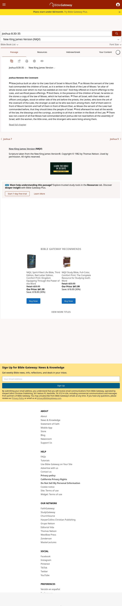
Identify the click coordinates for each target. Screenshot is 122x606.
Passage (7, 52)
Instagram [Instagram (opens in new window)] (46, 560)
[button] (118, 5)
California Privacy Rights (54, 479)
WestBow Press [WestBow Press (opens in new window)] (48, 534)
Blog (43, 435)
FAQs (43, 456)
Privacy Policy (18, 398)
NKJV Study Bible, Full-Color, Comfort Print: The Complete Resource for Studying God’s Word (76, 276)
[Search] (116, 33)
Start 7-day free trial (17, 193)
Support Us (46, 442)
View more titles (61, 311)
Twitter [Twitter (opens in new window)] (44, 571)
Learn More (39, 193)
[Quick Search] (56, 33)
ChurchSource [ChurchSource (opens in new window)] (48, 515)
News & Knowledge (50, 420)
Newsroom (46, 438)
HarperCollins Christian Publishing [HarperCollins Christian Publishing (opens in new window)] (58, 519)
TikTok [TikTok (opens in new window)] (44, 567)
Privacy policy (48, 475)
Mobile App (46, 427)
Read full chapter (17, 124)
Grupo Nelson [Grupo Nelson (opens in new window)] (48, 523)
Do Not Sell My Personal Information (60, 483)
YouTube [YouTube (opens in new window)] (45, 575)
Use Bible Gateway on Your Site (56, 464)
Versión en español (50, 589)
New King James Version (22, 148)
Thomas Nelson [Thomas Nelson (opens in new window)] (49, 531)
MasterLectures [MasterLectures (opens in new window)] (48, 542)
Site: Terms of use (50, 490)
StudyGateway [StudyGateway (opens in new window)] (48, 512)
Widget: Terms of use (51, 494)
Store (43, 431)
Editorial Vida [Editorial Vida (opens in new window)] (47, 527)
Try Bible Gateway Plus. (60, 11)
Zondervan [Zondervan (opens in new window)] (46, 538)
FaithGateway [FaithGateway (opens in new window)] (48, 508)
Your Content (53, 52)
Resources (20, 52)
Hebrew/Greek (36, 52)
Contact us (46, 471)
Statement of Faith (50, 423)
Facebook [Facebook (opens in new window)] (46, 556)
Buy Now (33, 301)
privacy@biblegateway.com (49, 398)
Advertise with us (49, 468)
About (44, 416)
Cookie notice (48, 486)
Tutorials (45, 460)
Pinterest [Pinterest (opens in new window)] (45, 563)
